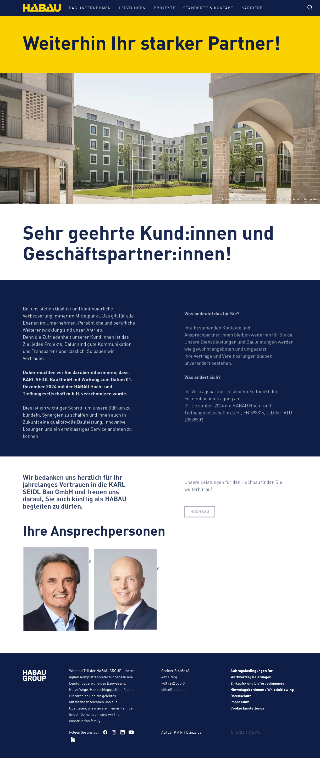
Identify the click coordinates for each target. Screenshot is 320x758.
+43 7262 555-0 (173, 683)
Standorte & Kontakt (208, 7)
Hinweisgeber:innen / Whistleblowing (262, 689)
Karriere (252, 7)
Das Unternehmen (90, 7)
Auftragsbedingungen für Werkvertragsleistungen (251, 673)
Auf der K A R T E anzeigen (182, 732)
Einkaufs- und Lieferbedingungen (258, 683)
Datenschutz (240, 695)
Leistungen (132, 7)
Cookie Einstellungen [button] (248, 708)
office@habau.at (174, 689)
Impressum (239, 701)
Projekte (164, 7)
